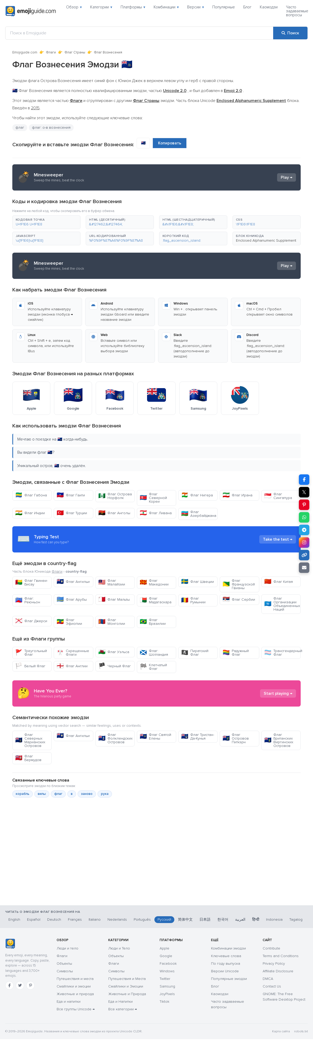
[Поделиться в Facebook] (304, 479)
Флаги (51, 52)
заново (87, 794)
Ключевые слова (226, 956)
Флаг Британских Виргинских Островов (278, 740)
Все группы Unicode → (76, 1009)
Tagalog (296, 919)
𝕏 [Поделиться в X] (304, 492)
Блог (247, 7)
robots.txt (301, 1031)
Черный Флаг (114, 666)
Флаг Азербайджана (198, 514)
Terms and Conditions (281, 956)
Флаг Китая (278, 581)
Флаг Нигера (197, 495)
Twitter (165, 979)
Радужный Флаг (236, 653)
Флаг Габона (31, 495)
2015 (35, 108)
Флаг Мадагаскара (155, 600)
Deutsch (54, 919)
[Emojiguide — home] (30, 11)
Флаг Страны (74, 52)
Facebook (168, 963)
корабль (22, 794)
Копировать (169, 143)
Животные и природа (75, 994)
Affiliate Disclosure (278, 971)
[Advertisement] (156, 878)
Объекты (64, 963)
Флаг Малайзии (111, 582)
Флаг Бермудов (28, 758)
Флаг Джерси (31, 621)
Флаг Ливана (156, 513)
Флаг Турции (72, 513)
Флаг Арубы (72, 599)
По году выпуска (225, 963)
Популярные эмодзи (229, 979)
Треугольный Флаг (31, 653)
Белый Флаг (30, 666)
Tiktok (164, 1001)
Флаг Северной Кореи (153, 498)
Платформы (133, 7)
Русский (164, 919)
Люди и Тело (119, 948)
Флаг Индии (30, 513)
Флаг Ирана (237, 495)
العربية (240, 919)
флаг (19, 127)
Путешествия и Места (127, 979)
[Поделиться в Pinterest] (304, 505)
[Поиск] (290, 33)
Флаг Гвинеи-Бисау (31, 582)
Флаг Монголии (111, 622)
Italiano (95, 919)
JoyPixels (167, 994)
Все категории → (122, 1009)
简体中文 (185, 919)
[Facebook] (9, 985)
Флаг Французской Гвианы (239, 584)
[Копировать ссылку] (304, 555)
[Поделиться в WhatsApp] (304, 517)
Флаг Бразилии (153, 622)
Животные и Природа (127, 994)
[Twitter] (20, 985)
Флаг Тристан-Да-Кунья (197, 737)
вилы (42, 794)
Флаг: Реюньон (27, 600)
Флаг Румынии (193, 600)
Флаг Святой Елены (155, 737)
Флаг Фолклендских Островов (115, 738)
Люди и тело (67, 948)
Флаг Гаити (71, 495)
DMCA (268, 979)
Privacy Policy (274, 963)
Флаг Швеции (197, 581)
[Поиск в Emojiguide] (139, 33)
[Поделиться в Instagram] (304, 542)
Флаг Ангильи (73, 581)
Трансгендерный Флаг (282, 653)
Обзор (74, 7)
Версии (195, 7)
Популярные (223, 7)
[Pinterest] (30, 985)
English (14, 919)
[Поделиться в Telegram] (304, 530)
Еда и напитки (68, 1001)
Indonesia (274, 919)
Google (166, 956)
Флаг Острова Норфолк (115, 496)
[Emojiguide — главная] (10, 943)
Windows (167, 971)
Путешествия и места (75, 979)
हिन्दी (255, 919)
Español (33, 919)
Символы (65, 971)
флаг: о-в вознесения (51, 127)
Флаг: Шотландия (154, 653)
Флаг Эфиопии (69, 622)
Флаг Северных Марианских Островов (30, 740)
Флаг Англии (72, 666)
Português (142, 919)
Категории (101, 7)
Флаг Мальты (114, 599)
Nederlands (117, 919)
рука (105, 794)
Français (75, 919)
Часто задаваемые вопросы (297, 11)
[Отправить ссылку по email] (304, 567)
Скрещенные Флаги (73, 653)
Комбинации (166, 7)
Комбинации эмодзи (228, 948)
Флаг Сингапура (278, 496)
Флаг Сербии (239, 599)
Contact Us (272, 986)
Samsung (167, 986)
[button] (46, 222)
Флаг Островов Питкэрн (236, 738)
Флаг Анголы (114, 513)
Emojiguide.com (24, 52)
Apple (164, 948)
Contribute (271, 948)
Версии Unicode (225, 971)
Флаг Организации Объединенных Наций (282, 604)
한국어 (222, 919)
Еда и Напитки (120, 1001)
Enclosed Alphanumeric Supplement (266, 240)
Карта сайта (281, 1031)
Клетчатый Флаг (153, 667)
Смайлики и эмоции (74, 986)
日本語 (205, 919)
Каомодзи (269, 7)
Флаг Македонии (154, 582)
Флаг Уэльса (113, 651)
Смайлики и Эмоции (125, 986)
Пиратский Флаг (194, 653)
